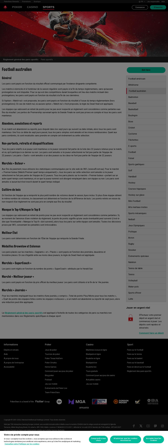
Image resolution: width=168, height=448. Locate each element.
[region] (84, 439)
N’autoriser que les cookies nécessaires (125, 439)
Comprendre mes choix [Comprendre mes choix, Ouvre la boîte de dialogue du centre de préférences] (98, 439)
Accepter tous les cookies (153, 439)
